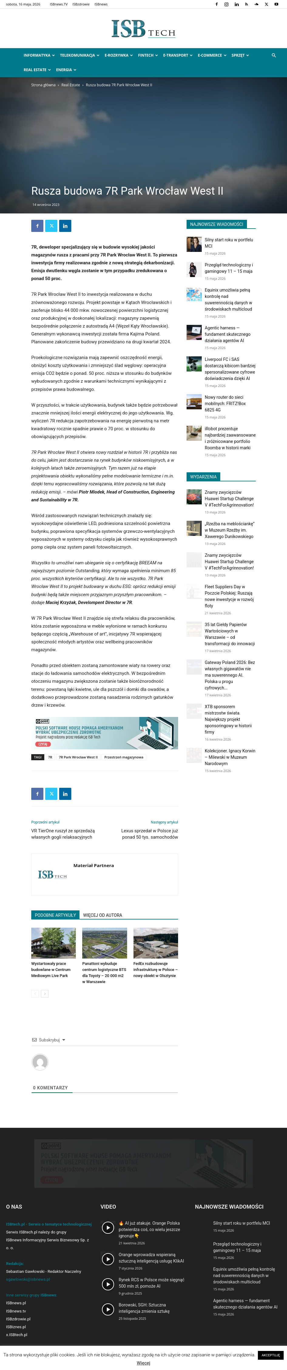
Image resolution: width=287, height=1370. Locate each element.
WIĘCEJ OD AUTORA (102, 915)
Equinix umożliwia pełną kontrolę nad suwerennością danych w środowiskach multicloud (244, 1275)
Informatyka (39, 55)
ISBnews (101, 4)
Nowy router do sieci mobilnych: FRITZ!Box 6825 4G (225, 403)
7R (50, 757)
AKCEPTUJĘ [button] (271, 1355)
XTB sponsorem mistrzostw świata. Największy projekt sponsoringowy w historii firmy (228, 719)
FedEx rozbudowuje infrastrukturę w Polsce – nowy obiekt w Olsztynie (155, 969)
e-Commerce (212, 55)
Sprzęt (240, 55)
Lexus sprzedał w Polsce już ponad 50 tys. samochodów (149, 834)
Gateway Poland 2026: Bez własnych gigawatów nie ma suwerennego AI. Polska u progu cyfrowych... (230, 675)
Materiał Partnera (93, 865)
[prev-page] (35, 994)
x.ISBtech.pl (16, 1334)
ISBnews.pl (16, 1303)
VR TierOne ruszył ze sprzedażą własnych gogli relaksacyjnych (63, 834)
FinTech (148, 55)
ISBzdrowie (81, 4)
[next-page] (45, 994)
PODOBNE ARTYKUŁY (55, 915)
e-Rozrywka (119, 55)
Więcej (143, 1363)
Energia (66, 69)
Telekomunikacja (80, 55)
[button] (273, 55)
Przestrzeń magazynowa (124, 757)
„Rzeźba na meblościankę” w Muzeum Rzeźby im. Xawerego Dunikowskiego (230, 530)
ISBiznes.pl (16, 1327)
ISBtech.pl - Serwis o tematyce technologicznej (49, 1224)
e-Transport (178, 55)
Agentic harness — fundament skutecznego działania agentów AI (228, 334)
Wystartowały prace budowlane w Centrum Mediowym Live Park (51, 969)
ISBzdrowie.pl (18, 1319)
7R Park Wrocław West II (78, 757)
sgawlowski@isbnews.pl (28, 1279)
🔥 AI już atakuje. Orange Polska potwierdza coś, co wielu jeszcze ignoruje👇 (149, 1229)
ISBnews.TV (58, 4)
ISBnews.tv (16, 1311)
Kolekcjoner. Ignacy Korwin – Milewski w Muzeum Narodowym (230, 757)
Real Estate (37, 69)
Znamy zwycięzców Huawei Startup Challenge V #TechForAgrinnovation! (229, 498)
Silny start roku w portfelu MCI (241, 1223)
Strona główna (43, 84)
